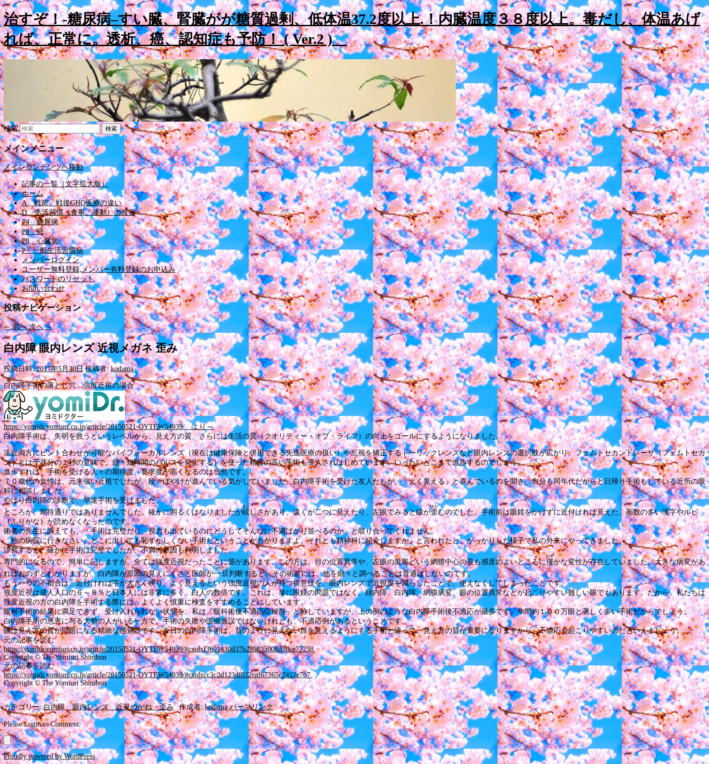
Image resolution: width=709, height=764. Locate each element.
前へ (15, 326)
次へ (40, 326)
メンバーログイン (51, 260)
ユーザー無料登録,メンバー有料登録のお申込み (98, 269)
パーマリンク (251, 707)
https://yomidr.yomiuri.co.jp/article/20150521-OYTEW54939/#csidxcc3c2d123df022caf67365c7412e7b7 (158, 675)
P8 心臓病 (40, 241)
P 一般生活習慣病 (52, 250)
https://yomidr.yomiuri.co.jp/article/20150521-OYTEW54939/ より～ (108, 426)
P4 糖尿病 (40, 222)
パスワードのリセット (58, 279)
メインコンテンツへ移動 (43, 167)
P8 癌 (33, 231)
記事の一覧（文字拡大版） (65, 184)
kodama (122, 369)
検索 (11, 128)
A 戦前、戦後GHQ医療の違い (72, 203)
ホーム (32, 193)
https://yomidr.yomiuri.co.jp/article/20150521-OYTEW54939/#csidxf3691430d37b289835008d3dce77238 (160, 649)
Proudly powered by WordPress (49, 756)
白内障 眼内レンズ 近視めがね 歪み (108, 707)
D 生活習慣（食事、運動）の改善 (79, 212)
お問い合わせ (43, 288)
